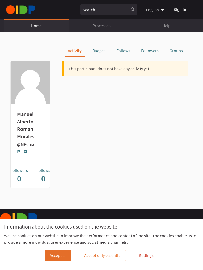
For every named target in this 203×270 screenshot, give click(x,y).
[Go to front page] (20, 9)
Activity (75, 50)
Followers (150, 50)
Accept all (58, 255)
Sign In (180, 9)
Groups (176, 50)
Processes (101, 25)
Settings (146, 255)
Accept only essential (102, 255)
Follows (123, 50)
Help (166, 25)
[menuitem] (155, 10)
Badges (98, 50)
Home (36, 25)
